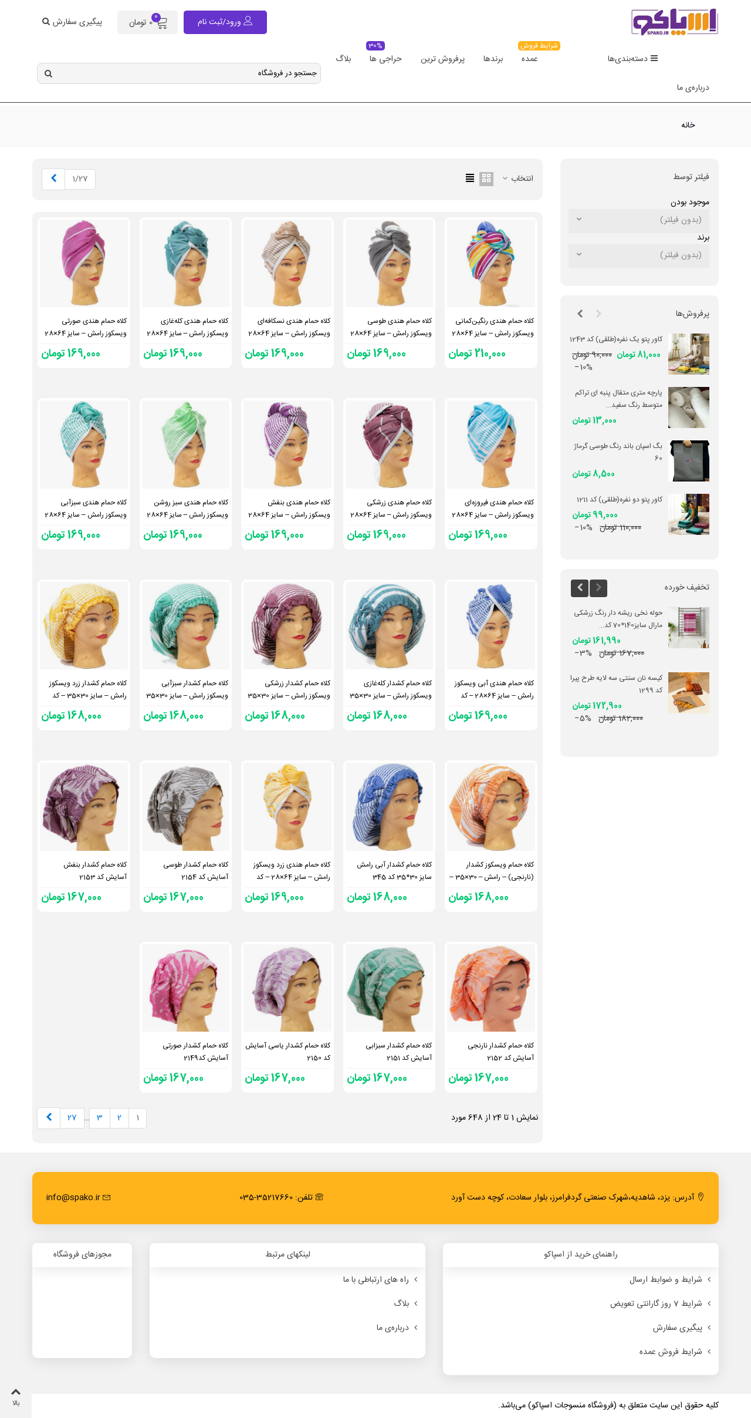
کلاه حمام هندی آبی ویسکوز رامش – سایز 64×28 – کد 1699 (494, 696)
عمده (532, 55)
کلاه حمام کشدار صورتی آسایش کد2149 (195, 1052)
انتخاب (516, 179)
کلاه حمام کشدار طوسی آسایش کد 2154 (195, 871)
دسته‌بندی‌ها (633, 59)
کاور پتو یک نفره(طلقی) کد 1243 (616, 339)
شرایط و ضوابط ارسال (671, 1280)
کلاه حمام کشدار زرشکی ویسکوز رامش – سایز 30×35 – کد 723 (289, 696)
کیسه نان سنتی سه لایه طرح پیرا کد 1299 (616, 684)
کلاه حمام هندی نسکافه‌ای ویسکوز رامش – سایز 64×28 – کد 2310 (289, 333)
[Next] (53, 179)
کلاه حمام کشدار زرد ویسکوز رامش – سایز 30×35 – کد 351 (88, 696)
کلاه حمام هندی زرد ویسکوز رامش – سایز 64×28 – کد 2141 (291, 877)
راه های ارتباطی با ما (381, 1280)
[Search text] (188, 73)
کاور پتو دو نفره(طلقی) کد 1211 (619, 500)
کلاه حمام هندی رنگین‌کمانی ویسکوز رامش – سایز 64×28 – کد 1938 (493, 333)
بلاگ (343, 59)
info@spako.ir (78, 1198)
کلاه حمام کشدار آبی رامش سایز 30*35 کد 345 (394, 871)
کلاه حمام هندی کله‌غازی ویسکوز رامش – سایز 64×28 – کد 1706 (188, 333)
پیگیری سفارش (683, 1328)
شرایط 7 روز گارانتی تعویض (661, 1304)
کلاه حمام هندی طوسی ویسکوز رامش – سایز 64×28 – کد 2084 (391, 333)
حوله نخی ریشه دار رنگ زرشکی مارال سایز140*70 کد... (618, 619)
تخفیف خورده (687, 588)
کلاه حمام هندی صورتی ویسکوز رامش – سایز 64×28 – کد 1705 (86, 333)
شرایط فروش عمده (676, 1352)
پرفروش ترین (443, 59)
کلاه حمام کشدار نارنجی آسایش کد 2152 (501, 1052)
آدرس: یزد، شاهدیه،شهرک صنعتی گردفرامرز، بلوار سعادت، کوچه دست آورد (578, 1198)
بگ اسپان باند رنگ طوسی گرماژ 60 (618, 452)
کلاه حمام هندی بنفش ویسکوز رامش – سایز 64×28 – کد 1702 (289, 515)
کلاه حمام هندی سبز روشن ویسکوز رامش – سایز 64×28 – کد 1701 (188, 515)
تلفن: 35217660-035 (281, 1198)
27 (72, 1118)
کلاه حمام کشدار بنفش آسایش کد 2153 (95, 871)
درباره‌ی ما (693, 88)
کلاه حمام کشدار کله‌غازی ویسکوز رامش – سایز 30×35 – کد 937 (391, 696)
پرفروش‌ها (692, 314)
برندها (493, 59)
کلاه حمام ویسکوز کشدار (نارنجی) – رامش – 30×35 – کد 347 (491, 877)
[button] (598, 315)
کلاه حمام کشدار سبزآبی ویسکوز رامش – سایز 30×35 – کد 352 (187, 696)
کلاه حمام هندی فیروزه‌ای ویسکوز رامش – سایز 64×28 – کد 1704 (493, 515)
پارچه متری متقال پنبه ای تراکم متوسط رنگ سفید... (618, 399)
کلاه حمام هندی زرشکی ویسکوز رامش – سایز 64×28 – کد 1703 (391, 515)
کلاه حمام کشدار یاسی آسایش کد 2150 (287, 1052)
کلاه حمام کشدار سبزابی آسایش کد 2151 (399, 1052)
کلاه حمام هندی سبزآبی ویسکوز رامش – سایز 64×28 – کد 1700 (86, 515)
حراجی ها (384, 55)
